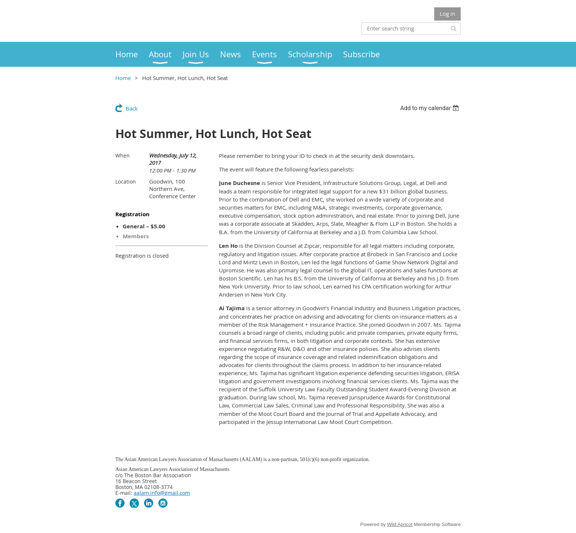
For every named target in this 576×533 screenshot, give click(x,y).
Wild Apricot (400, 524)
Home (123, 77)
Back (132, 108)
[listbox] (430, 108)
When (122, 155)
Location (125, 181)
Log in (447, 13)
